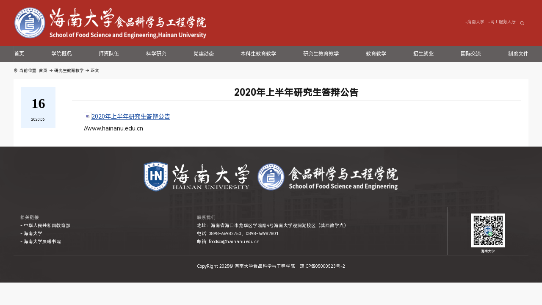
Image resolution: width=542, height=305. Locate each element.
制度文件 (518, 54)
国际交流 (471, 54)
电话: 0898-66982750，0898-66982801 (238, 233)
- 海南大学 (31, 233)
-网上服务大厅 (502, 21)
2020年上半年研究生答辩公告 (130, 116)
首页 (19, 54)
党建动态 (204, 54)
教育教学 (376, 54)
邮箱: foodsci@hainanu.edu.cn (228, 241)
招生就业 (423, 54)
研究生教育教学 (321, 54)
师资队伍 (109, 54)
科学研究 (156, 54)
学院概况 (61, 54)
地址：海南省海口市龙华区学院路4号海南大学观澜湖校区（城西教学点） (272, 225)
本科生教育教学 (258, 54)
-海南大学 (474, 21)
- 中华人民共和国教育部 (45, 225)
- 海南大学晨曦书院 (40, 241)
